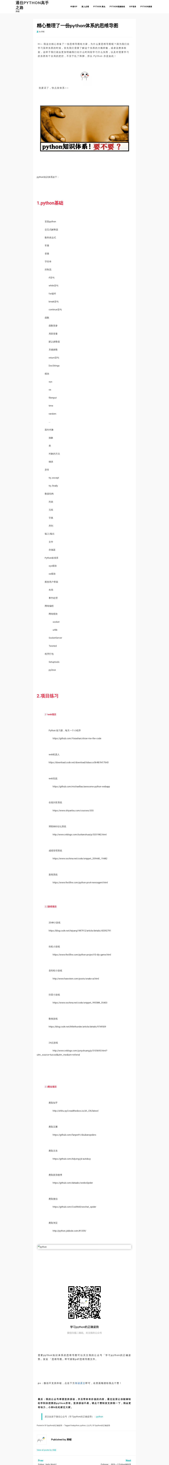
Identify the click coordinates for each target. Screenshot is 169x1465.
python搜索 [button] (147, 5)
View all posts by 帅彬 (46, 1435)
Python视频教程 (118, 5)
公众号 (89, 1411)
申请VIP (75, 5)
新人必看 (86, 5)
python (99, 1401)
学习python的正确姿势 (53, 1411)
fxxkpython (75, 1411)
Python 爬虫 (101, 5)
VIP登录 (134, 5)
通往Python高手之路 (36, 4)
